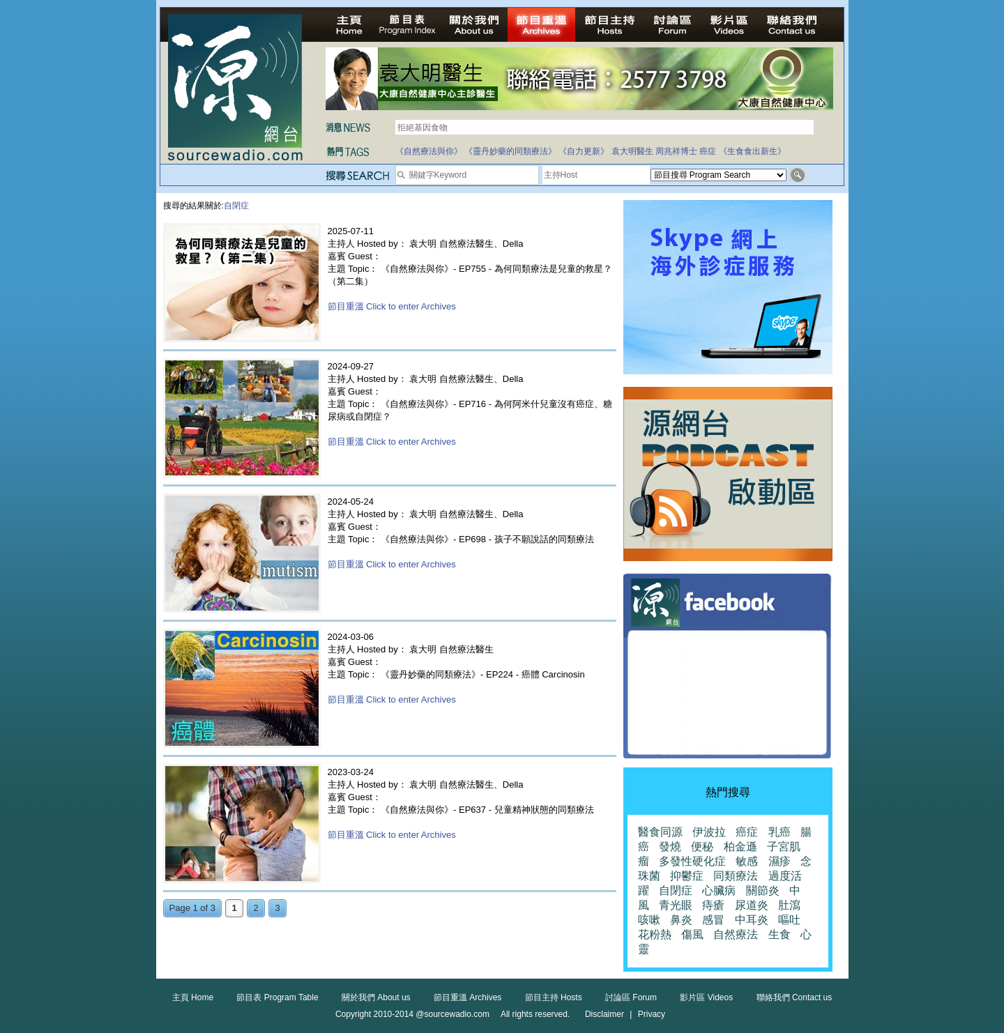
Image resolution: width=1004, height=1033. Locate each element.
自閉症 (675, 890)
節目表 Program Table (277, 997)
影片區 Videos (706, 997)
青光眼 (675, 905)
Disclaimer (604, 1014)
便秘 (702, 846)
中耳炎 (751, 920)
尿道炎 (751, 905)
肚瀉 (789, 905)
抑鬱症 (686, 876)
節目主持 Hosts (553, 997)
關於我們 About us (376, 997)
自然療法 (735, 934)
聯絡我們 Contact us (794, 997)
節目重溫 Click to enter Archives (392, 306)
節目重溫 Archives (467, 997)
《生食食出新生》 (752, 151)
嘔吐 (789, 920)
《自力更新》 (583, 151)
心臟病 (719, 890)
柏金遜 (740, 846)
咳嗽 (649, 920)
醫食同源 (660, 832)
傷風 (692, 934)
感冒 (713, 920)
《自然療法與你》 (428, 151)
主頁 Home (192, 997)
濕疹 (779, 861)
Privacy (651, 1014)
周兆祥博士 (676, 151)
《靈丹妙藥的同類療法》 (510, 151)
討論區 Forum (631, 997)
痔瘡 (713, 905)
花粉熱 (654, 934)
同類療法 (735, 876)
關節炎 (762, 890)
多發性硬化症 (692, 861)
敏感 (747, 861)
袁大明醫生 (632, 151)
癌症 (707, 151)
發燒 (670, 846)
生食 (779, 934)
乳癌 (779, 832)
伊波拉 (709, 832)
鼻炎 (681, 920)
